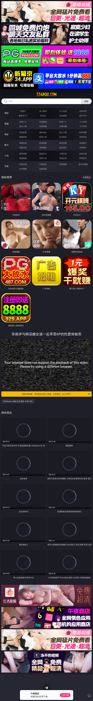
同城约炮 (23, 164)
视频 (6, 123)
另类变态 (83, 137)
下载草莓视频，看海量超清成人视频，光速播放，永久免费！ (55, 394)
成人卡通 (63, 132)
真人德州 (43, 111)
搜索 (86, 101)
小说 (6, 155)
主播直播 (63, 126)
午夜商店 (43, 164)
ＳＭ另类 (83, 126)
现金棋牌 (63, 115)
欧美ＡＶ (63, 121)
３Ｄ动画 (83, 121)
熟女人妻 (23, 126)
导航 (6, 166)
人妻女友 (63, 153)
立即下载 (65, 695)
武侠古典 (83, 153)
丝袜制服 (43, 126)
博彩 (6, 113)
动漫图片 (83, 143)
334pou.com (46, 94)
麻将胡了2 (23, 115)
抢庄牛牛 (83, 115)
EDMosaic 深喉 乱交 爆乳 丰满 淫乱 (18, 401)
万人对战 (63, 111)
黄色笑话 (63, 158)
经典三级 (43, 137)
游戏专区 (83, 111)
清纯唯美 (43, 147)
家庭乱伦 (43, 153)
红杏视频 (23, 169)
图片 (6, 144)
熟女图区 (63, 147)
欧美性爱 (83, 132)
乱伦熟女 (63, 137)
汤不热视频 (83, 164)
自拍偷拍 (43, 121)
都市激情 (23, 153)
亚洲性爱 (23, 132)
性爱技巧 (83, 158)
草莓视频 (63, 164)
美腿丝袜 (23, 147)
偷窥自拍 (23, 143)
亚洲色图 (43, 143)
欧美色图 (63, 143)
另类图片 (83, 147)
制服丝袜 (23, 137)
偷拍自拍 (43, 132)
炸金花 (43, 115)
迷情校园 (23, 158)
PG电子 (23, 111)
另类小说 (43, 158)
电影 (6, 134)
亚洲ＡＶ (23, 121)
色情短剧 (43, 169)
